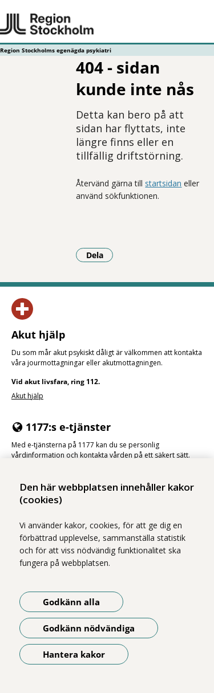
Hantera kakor (74, 654)
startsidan (163, 183)
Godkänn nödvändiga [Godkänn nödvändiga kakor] (89, 628)
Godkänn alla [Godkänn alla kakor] (71, 602)
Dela (100, 254)
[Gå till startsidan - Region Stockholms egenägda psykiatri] (107, 24)
